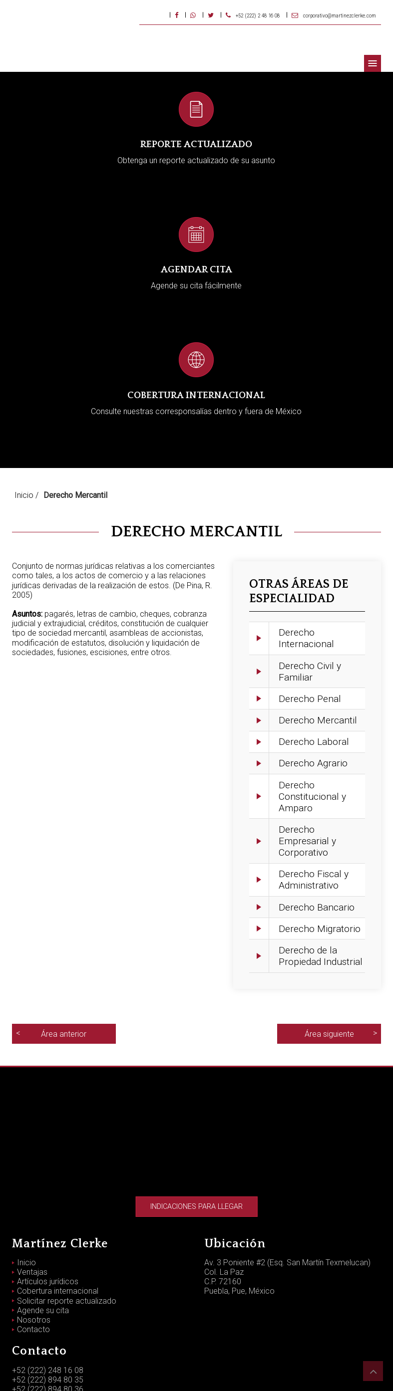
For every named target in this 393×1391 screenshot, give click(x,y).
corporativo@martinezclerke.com (71, 1306)
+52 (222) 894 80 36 (47, 1296)
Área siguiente (329, 941)
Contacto (33, 1236)
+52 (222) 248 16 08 (47, 1277)
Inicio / (26, 402)
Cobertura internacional (57, 1198)
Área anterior (63, 941)
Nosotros (33, 1227)
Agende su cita (43, 1217)
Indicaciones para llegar (196, 1114)
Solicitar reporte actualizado (66, 1208)
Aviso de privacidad (196, 1371)
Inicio (26, 1169)
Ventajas (32, 1179)
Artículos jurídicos (47, 1188)
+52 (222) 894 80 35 (47, 1287)
